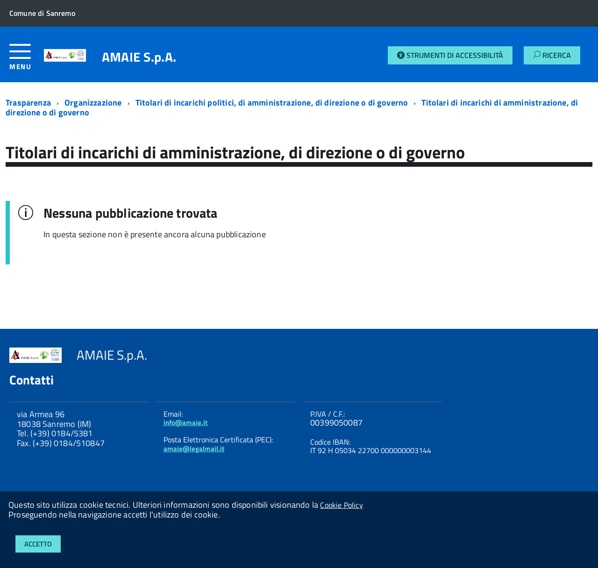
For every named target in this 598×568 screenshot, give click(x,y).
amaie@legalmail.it (194, 448)
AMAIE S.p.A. (139, 57)
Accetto (38, 544)
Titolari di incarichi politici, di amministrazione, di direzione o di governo (271, 102)
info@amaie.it (185, 422)
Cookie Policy (341, 505)
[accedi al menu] (26, 60)
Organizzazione (93, 102)
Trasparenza (28, 102)
